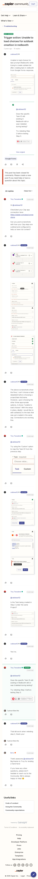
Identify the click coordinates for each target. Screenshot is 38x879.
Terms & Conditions (10, 827)
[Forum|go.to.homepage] (15, 4)
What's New (7, 20)
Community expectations (15, 810)
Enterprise (19, 852)
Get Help (6, 15)
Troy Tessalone (15, 199)
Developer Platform (19, 842)
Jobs (19, 849)
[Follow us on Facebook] (14, 865)
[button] (33, 4)
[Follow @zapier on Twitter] (26, 865)
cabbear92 (14, 54)
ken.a (12, 753)
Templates (19, 856)
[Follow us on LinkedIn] (18, 865)
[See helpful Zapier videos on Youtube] (31, 865)
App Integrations (19, 859)
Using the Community (13, 807)
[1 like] (11, 711)
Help (19, 838)
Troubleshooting (10, 26)
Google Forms (10, 159)
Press (19, 845)
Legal (23, 876)
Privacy (29, 876)
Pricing (19, 835)
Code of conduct (11, 803)
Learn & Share (20, 15)
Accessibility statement (26, 827)
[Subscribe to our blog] (22, 865)
